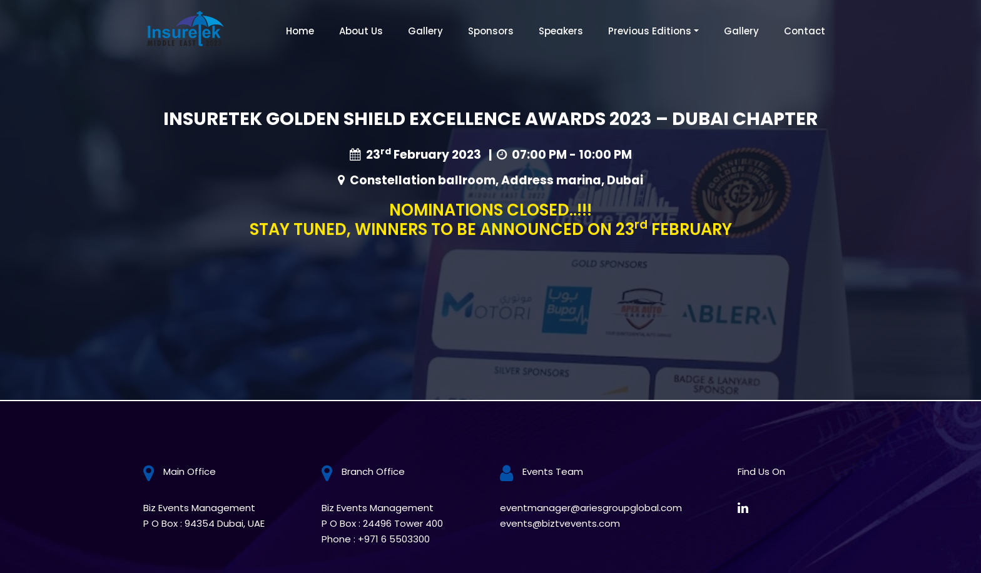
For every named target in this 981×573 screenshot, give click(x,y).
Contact (804, 30)
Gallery (425, 30)
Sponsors (491, 30)
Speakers (561, 30)
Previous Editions (649, 30)
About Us (361, 30)
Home (300, 30)
